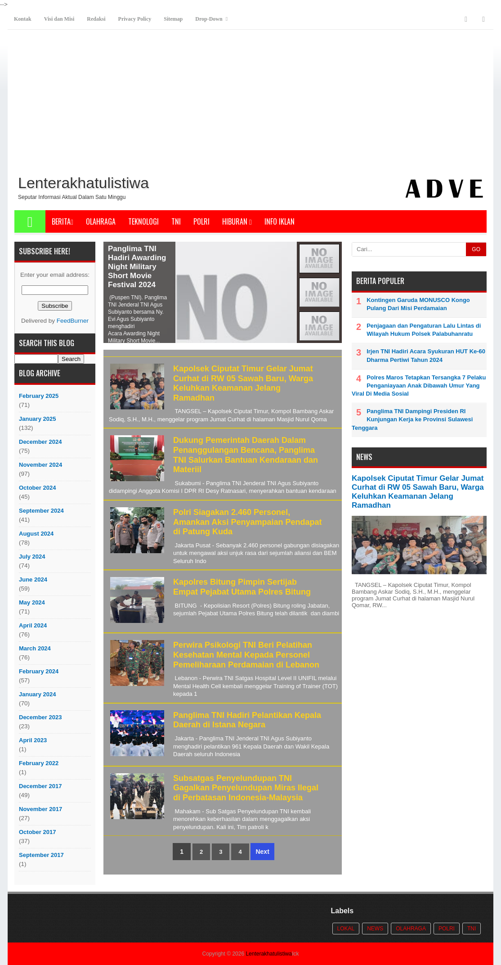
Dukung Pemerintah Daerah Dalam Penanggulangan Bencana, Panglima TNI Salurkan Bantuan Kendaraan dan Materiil (245, 455)
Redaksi (96, 19)
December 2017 (40, 786)
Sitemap (173, 19)
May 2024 (32, 602)
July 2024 (32, 556)
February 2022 (38, 763)
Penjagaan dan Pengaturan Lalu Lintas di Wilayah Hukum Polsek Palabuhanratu (424, 329)
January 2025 (37, 418)
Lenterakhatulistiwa (269, 954)
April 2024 (33, 625)
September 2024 (41, 510)
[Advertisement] (250, 104)
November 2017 (40, 809)
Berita (62, 221)
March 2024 (35, 648)
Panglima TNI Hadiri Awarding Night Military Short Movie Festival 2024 (137, 266)
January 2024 (37, 694)
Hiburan (237, 221)
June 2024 (33, 579)
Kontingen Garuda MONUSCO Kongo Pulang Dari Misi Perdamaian (418, 304)
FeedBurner (73, 320)
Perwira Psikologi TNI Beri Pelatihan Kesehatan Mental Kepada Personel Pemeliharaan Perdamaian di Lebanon (246, 654)
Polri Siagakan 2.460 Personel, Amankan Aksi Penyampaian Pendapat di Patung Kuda (247, 522)
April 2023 (33, 740)
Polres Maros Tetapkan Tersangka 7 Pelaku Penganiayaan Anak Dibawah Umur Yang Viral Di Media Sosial (419, 385)
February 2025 (38, 395)
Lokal (346, 928)
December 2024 (40, 441)
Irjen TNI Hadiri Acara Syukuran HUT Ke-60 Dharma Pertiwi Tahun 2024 (426, 355)
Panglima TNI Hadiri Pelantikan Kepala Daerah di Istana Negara (247, 720)
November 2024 (40, 464)
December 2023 (40, 717)
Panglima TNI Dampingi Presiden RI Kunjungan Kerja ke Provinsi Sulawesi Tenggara (412, 419)
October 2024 (37, 487)
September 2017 (41, 855)
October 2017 (37, 832)
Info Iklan (279, 221)
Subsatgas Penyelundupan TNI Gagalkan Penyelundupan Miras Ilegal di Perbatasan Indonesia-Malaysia (245, 788)
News (375, 928)
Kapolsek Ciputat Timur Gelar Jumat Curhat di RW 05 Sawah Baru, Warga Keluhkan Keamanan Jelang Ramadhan (243, 383)
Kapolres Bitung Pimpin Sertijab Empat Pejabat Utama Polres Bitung (242, 586)
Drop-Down (208, 19)
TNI (176, 221)
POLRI (201, 221)
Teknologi (143, 221)
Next (262, 851)
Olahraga (101, 221)
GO (476, 249)
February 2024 (38, 671)
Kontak (22, 19)
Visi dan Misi (59, 19)
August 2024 (36, 533)
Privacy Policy (135, 19)
